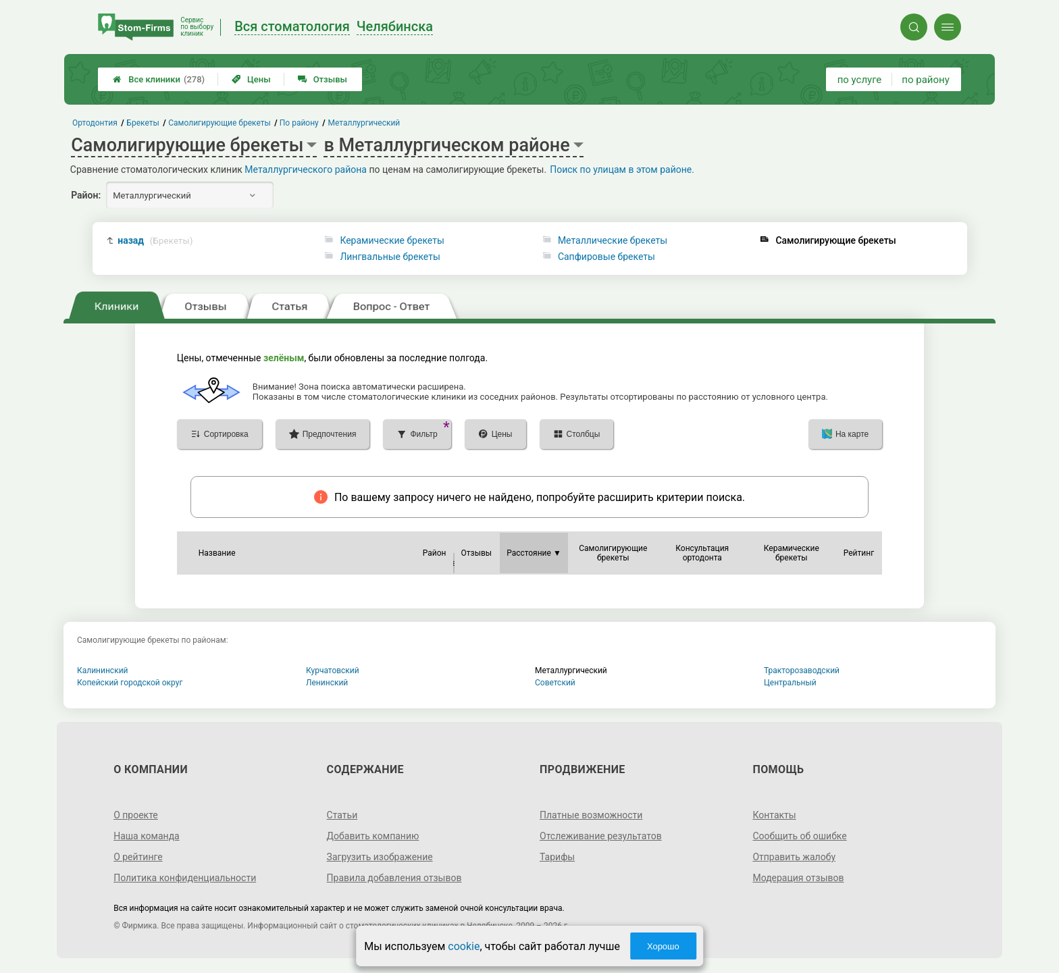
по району (925, 80)
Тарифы (557, 856)
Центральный (790, 682)
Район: (86, 195)
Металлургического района (305, 169)
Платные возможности (591, 815)
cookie (464, 946)
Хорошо (663, 946)
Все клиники (159, 79)
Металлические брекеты (612, 240)
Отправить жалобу (793, 856)
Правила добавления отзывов (394, 877)
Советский (555, 682)
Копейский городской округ (130, 682)
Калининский (102, 670)
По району (299, 123)
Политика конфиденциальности (184, 877)
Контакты (774, 815)
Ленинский (327, 682)
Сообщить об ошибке (799, 836)
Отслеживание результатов (601, 836)
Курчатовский (332, 670)
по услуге (859, 80)
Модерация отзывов (798, 877)
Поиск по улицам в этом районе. (622, 169)
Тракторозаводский (802, 670)
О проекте (135, 815)
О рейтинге (138, 856)
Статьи (342, 815)
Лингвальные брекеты (390, 256)
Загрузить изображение (380, 856)
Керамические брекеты (392, 240)
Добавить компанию (373, 836)
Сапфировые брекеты (606, 256)
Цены (251, 79)
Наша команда (146, 836)
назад (155, 241)
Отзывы (322, 79)
